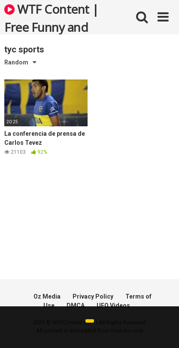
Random (16, 62)
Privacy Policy (93, 296)
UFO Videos (113, 305)
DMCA (76, 305)
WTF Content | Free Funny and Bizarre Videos (51, 17)
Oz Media (47, 296)
